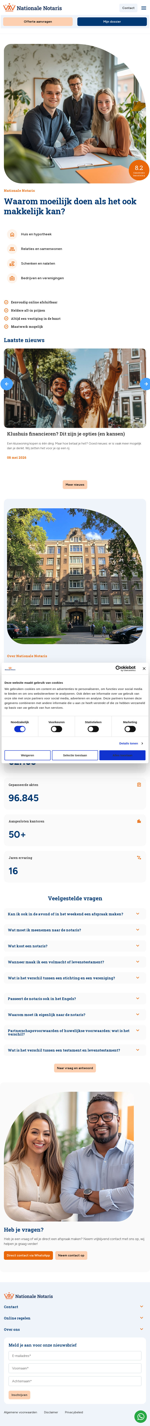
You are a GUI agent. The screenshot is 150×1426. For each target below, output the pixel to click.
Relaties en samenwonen (34, 249)
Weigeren (27, 755)
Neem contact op (71, 1255)
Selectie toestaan (75, 755)
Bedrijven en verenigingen (35, 278)
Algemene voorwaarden (20, 1412)
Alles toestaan (122, 755)
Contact (128, 8)
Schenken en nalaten (31, 264)
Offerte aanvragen (38, 21)
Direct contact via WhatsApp (28, 1255)
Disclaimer (51, 1412)
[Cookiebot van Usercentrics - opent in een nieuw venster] (118, 668)
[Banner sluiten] (144, 668)
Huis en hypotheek (29, 234)
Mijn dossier (112, 21)
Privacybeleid (74, 1412)
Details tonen (128, 743)
